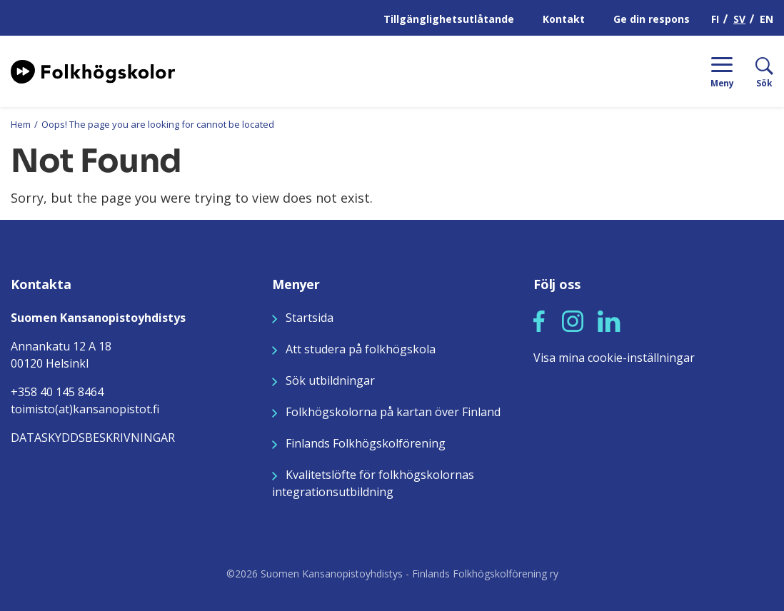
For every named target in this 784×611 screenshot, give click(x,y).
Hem (21, 124)
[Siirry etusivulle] (93, 70)
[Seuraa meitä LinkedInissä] (609, 319)
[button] (539, 321)
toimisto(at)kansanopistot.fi (85, 409)
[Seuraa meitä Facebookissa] (539, 319)
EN (766, 19)
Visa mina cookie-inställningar (614, 357)
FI (715, 19)
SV (739, 19)
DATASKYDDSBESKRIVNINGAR (93, 437)
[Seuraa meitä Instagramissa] (572, 319)
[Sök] (753, 71)
